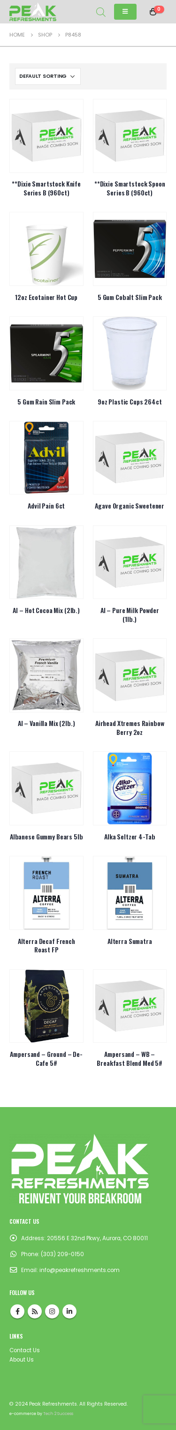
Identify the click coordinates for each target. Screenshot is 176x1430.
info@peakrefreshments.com (79, 1270)
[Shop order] (48, 76)
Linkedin (69, 1311)
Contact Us (24, 1350)
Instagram (52, 1311)
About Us (21, 1359)
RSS (35, 1311)
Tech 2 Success (58, 1413)
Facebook (17, 1311)
